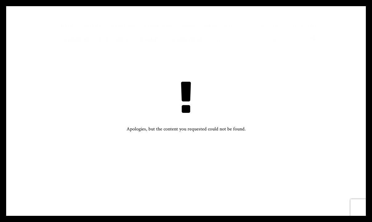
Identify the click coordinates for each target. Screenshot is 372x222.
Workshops (262, 25)
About (93, 25)
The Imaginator (235, 39)
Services (123, 25)
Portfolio (158, 25)
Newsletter (221, 25)
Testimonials (187, 39)
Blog (188, 25)
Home (68, 25)
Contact (277, 39)
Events (151, 39)
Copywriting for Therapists (94, 39)
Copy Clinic (302, 25)
